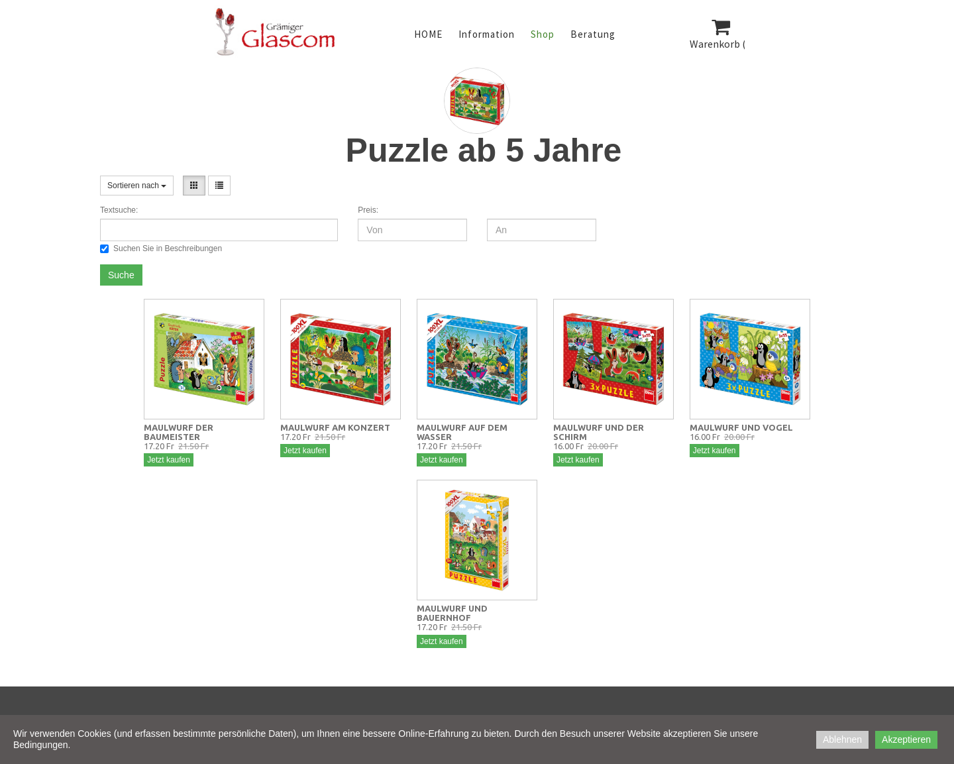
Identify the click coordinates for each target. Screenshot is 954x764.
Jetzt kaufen (168, 459)
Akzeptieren (906, 739)
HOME (428, 34)
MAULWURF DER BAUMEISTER (178, 432)
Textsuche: (119, 210)
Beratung (592, 34)
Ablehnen (842, 739)
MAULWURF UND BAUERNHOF (452, 613)
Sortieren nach (136, 185)
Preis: (368, 210)
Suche (121, 275)
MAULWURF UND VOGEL (741, 427)
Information (486, 34)
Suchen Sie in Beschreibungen (161, 248)
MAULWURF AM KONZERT (335, 427)
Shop (543, 34)
